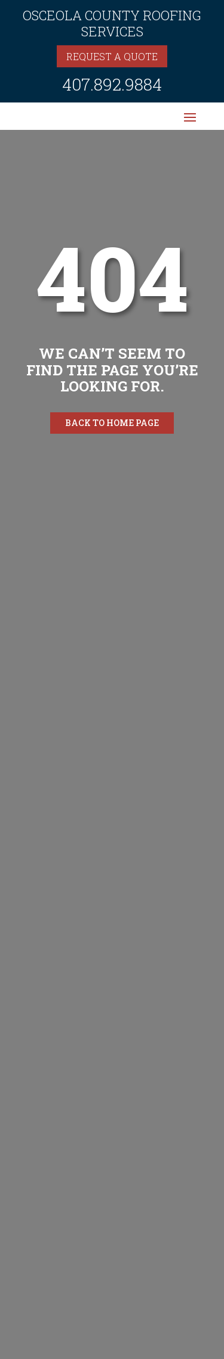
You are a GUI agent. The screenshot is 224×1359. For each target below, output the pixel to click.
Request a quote (112, 56)
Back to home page (112, 422)
